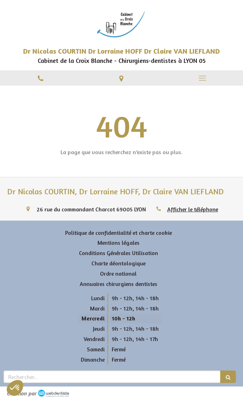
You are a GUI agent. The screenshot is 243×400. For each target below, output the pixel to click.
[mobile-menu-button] (202, 78)
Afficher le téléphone (192, 209)
